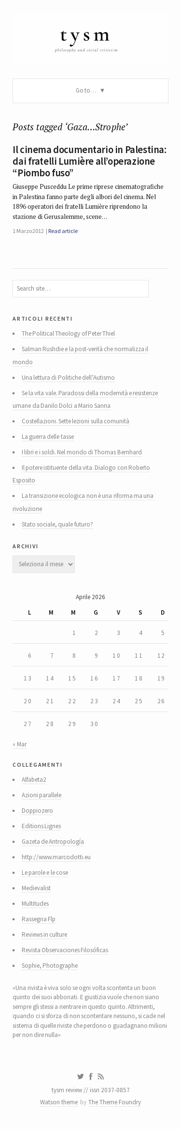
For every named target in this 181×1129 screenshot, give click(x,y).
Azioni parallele (41, 795)
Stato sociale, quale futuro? (57, 524)
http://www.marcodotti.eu (56, 857)
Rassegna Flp (39, 919)
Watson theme (59, 1102)
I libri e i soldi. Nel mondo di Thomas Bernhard (82, 452)
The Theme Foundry (114, 1102)
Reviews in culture (45, 934)
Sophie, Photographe (50, 965)
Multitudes (35, 903)
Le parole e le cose (45, 872)
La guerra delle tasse (48, 437)
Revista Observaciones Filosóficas (65, 950)
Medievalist (36, 888)
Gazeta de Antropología (53, 841)
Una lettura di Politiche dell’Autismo (68, 377)
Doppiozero (37, 810)
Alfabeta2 (34, 779)
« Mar (19, 744)
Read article (62, 230)
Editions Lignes (41, 826)
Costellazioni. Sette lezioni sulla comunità (75, 421)
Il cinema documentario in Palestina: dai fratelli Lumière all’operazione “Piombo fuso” (89, 161)
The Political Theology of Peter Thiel (68, 333)
